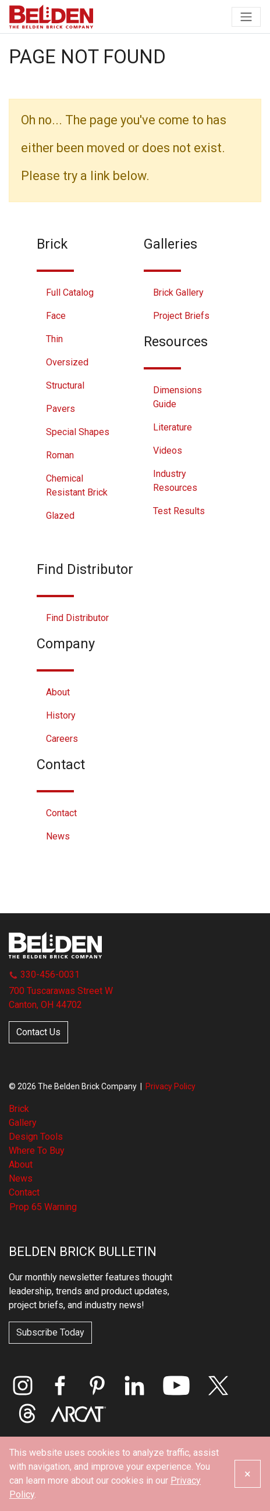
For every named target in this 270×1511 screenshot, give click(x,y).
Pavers (60, 408)
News (58, 836)
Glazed (60, 515)
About (58, 692)
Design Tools (36, 1136)
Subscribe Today (50, 1332)
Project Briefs (181, 315)
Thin (54, 338)
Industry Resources (175, 480)
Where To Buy (37, 1150)
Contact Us (38, 1032)
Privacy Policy (170, 1086)
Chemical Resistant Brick (77, 485)
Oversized (67, 362)
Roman (60, 455)
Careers (62, 738)
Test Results (179, 510)
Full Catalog (70, 292)
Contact (61, 813)
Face (56, 315)
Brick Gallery (178, 292)
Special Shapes (77, 431)
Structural (65, 385)
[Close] (248, 1474)
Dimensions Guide (177, 397)
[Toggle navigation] (246, 17)
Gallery (23, 1122)
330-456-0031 (44, 974)
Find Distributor (77, 617)
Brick (19, 1108)
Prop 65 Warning (43, 1206)
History (61, 715)
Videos (167, 450)
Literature (172, 427)
